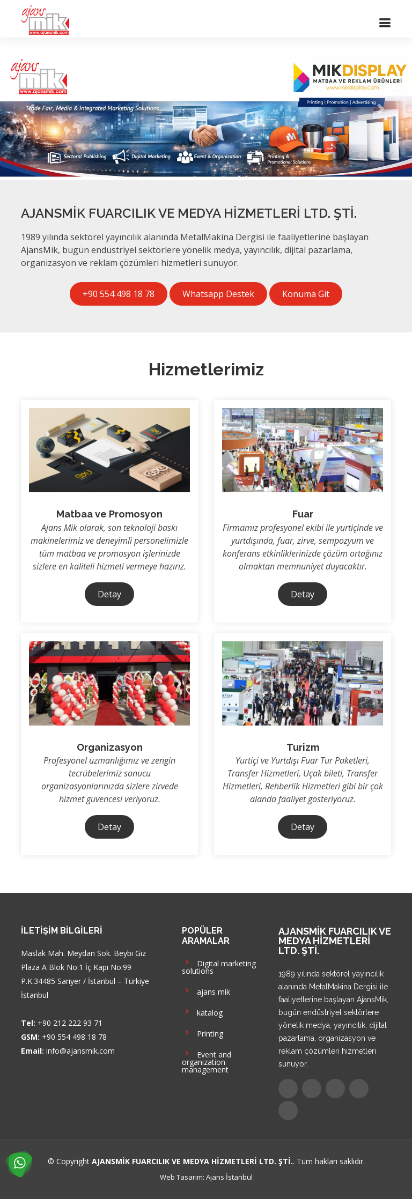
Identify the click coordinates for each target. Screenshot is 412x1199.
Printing (202, 1032)
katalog (202, 1011)
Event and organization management (206, 1061)
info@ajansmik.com (80, 1051)
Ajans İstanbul (229, 1177)
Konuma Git (305, 294)
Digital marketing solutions (219, 966)
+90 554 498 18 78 (118, 294)
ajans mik (206, 991)
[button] (31, 109)
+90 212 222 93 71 (70, 1023)
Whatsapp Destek (218, 294)
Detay (109, 594)
